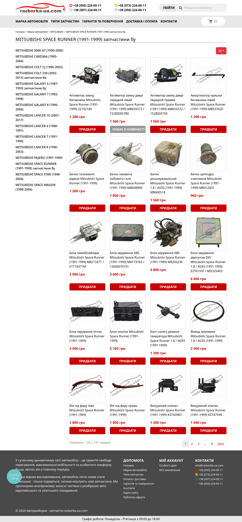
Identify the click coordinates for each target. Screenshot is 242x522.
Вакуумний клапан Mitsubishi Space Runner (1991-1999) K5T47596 (208, 410)
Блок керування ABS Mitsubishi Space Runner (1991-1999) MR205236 (167, 257)
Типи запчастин (65, 21)
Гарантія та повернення (102, 21)
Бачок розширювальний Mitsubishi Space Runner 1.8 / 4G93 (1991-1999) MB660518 (167, 183)
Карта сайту (130, 492)
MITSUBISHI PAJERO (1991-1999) (39, 158)
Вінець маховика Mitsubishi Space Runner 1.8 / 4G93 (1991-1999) (208, 336)
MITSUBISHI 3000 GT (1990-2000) (39, 50)
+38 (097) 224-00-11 (85, 10)
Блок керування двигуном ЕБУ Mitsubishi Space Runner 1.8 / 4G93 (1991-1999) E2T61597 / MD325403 (208, 262)
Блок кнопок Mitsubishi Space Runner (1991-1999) (127, 336)
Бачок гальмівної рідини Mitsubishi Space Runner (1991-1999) (86, 178)
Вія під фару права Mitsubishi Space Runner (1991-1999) (127, 410)
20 (220, 51)
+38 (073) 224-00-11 (130, 5)
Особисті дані (168, 465)
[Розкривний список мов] (217, 21)
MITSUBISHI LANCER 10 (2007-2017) (38, 117)
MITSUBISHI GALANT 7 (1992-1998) (37, 96)
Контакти (169, 21)
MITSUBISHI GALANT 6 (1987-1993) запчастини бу (37, 86)
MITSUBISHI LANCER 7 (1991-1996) (37, 138)
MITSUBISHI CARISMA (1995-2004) (36, 58)
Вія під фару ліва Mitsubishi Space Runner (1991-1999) (87, 410)
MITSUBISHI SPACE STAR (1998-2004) (38, 176)
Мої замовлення (169, 470)
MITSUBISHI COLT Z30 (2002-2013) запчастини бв (36, 75)
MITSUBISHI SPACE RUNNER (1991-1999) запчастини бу (36, 166)
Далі (221, 444)
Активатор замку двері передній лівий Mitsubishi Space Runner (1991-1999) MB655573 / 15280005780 (127, 104)
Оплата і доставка (134, 479)
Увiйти (169, 8)
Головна (20, 31)
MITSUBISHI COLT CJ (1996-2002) (39, 67)
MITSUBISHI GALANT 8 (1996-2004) (37, 107)
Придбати (87, 129)
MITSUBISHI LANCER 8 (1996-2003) (37, 149)
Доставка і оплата (141, 21)
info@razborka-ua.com (209, 465)
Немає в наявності (128, 129)
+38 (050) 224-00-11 (85, 5)
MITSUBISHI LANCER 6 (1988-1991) (37, 128)
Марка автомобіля (32, 21)
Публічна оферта (134, 497)
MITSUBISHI (56, 31)
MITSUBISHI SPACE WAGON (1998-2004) (36, 187)
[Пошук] (201, 8)
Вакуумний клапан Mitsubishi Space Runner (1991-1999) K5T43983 (167, 410)
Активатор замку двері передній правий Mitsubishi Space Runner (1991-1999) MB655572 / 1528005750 (167, 104)
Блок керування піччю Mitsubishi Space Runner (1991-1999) (87, 336)
